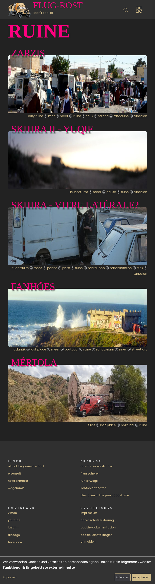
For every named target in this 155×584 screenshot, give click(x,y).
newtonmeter (18, 481)
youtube (14, 520)
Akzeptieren (141, 577)
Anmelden (88, 542)
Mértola (34, 362)
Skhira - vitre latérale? (75, 205)
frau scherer (90, 473)
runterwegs (89, 481)
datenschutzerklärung (97, 520)
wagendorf (16, 488)
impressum (89, 513)
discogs (14, 535)
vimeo (12, 513)
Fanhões (33, 286)
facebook (15, 542)
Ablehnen (122, 577)
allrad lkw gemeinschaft (26, 466)
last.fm (13, 527)
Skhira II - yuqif (52, 129)
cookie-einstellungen (96, 535)
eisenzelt (14, 473)
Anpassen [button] (10, 577)
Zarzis (28, 53)
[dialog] (77, 570)
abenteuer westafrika (97, 466)
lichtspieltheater (93, 488)
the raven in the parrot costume (105, 495)
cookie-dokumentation (98, 527)
